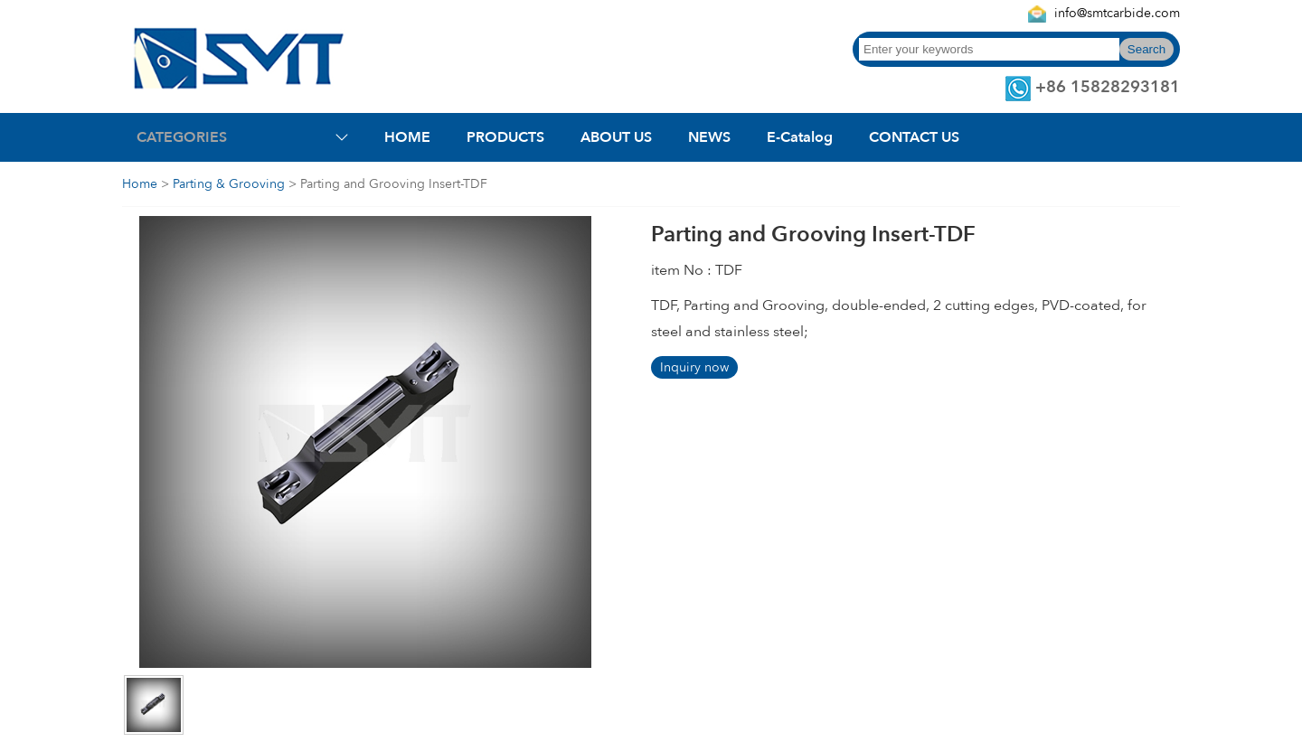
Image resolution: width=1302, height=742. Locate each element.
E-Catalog (800, 137)
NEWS (709, 137)
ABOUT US (616, 137)
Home (139, 184)
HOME (407, 137)
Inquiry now (694, 367)
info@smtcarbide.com (1117, 13)
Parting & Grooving (229, 184)
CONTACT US (914, 137)
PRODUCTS (505, 137)
